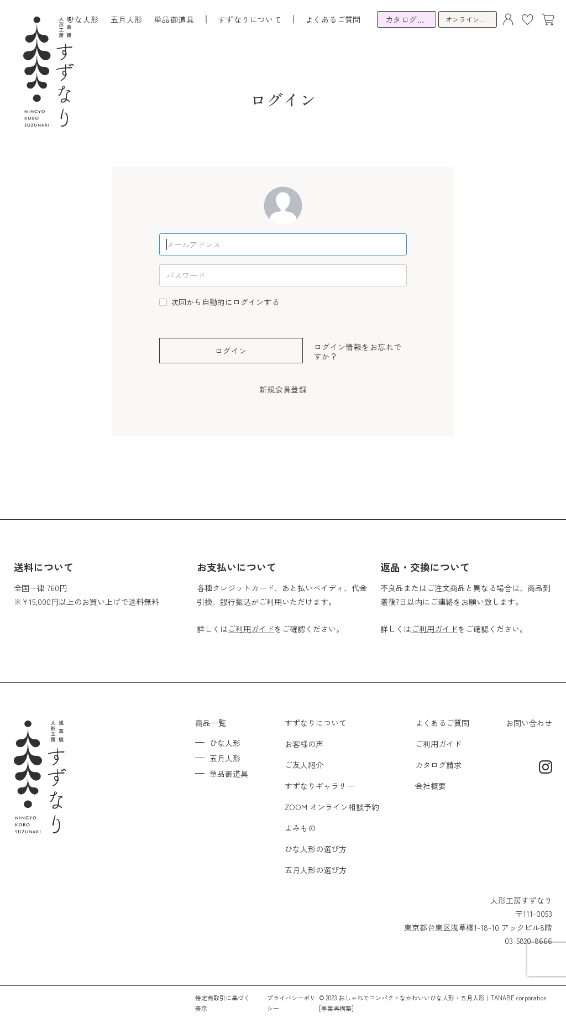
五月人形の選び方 (316, 869)
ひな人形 (83, 19)
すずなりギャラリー (319, 785)
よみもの (300, 827)
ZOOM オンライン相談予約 (332, 806)
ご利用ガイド (251, 628)
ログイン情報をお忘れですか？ (358, 351)
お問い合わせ (529, 722)
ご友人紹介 (304, 764)
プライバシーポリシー (291, 1002)
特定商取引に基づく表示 (222, 1002)
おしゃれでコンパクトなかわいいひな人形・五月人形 (412, 997)
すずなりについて (316, 722)
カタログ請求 (438, 764)
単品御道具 (174, 19)
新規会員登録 (283, 389)
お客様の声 (304, 743)
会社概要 (430, 785)
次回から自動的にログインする (225, 301)
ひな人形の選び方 (316, 848)
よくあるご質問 (333, 19)
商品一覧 (210, 722)
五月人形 (127, 19)
